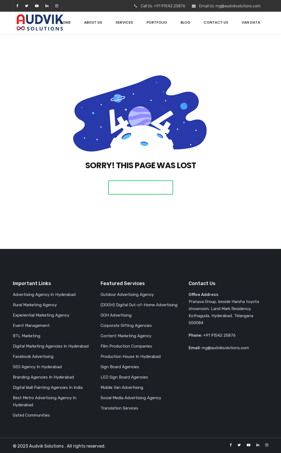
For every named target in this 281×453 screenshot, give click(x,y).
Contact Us (216, 22)
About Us (93, 22)
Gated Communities (31, 415)
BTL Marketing (26, 335)
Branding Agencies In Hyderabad (43, 377)
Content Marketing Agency (126, 335)
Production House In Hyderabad (131, 356)
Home (65, 22)
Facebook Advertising (33, 356)
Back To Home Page (140, 187)
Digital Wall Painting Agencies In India (48, 387)
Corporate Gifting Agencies (126, 325)
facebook (17, 6)
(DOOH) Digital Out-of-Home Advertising (139, 304)
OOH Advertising (116, 315)
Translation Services (119, 408)
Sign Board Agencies (120, 366)
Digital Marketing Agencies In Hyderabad (51, 346)
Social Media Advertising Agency (131, 397)
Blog (185, 22)
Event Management (31, 325)
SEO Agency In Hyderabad (37, 366)
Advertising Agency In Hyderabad (44, 294)
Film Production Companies (126, 346)
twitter (26, 6)
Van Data (251, 22)
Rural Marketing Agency (35, 304)
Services (124, 22)
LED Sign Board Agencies (124, 377)
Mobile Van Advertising (122, 387)
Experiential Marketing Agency (41, 315)
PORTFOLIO (156, 22)
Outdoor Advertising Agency (127, 294)
